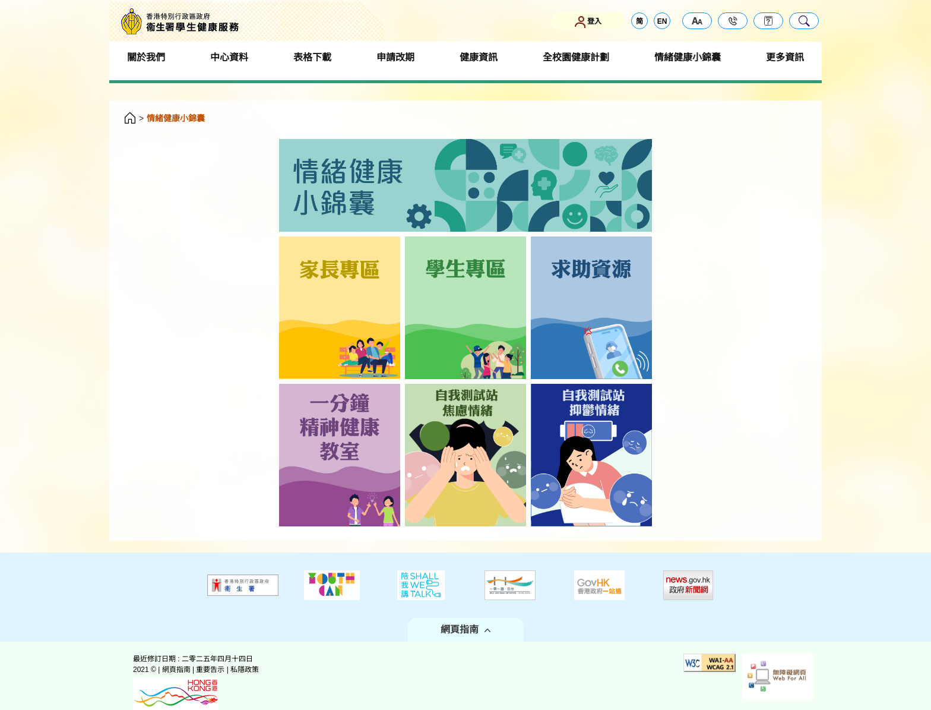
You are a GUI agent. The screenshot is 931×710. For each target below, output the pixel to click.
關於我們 (146, 57)
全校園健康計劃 (576, 57)
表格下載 (312, 57)
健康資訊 (479, 57)
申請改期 (395, 57)
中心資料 (229, 57)
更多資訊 (785, 57)
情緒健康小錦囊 (687, 57)
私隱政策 (244, 669)
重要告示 (210, 669)
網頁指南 (465, 629)
